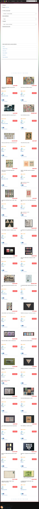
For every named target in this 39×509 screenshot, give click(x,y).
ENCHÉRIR (34, 176)
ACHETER (15, 93)
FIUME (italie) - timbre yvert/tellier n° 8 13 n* (8, 257)
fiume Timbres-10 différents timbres (26, 87)
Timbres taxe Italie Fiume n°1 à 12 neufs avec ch (9, 142)
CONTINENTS (13, 1)
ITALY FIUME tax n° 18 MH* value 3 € (26, 425)
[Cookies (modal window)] (2, 507)
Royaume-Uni (24, 489)
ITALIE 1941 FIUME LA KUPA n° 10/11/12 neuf (8, 340)
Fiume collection (5, 57)
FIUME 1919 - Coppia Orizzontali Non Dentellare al (9, 398)
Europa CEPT (4, 489)
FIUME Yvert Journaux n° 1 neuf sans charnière (28, 368)
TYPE (9, 1)
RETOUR (7, 7)
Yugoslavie (4, 208)
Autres (3, 376)
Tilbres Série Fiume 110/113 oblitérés (26, 340)
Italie (22, 123)
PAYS (18, 1)
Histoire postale (5, 123)
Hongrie (23, 208)
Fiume (4, 46)
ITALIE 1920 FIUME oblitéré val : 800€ (26, 398)
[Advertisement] (19, 36)
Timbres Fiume (5, 48)
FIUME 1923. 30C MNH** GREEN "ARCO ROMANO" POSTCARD (7, 481)
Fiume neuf (4, 50)
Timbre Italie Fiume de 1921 (25, 142)
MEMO (21, 1)
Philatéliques (4, 293)
